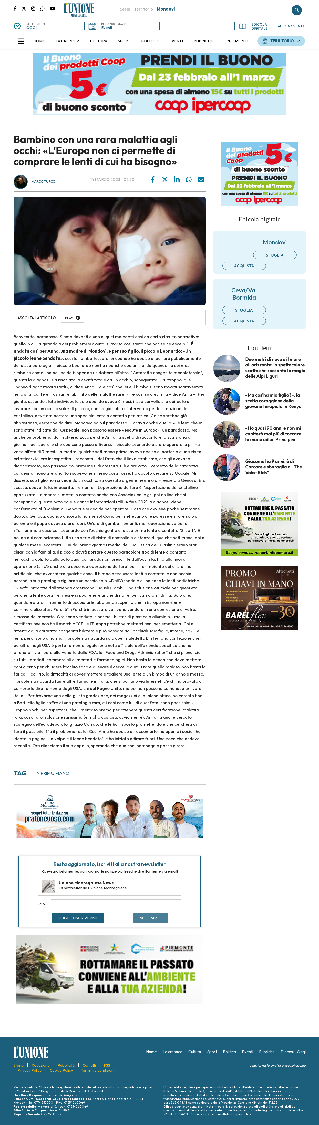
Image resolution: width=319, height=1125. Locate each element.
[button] (21, 41)
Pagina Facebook (18, 8)
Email (42, 904)
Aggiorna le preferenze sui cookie (278, 1065)
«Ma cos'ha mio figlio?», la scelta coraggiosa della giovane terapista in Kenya (273, 400)
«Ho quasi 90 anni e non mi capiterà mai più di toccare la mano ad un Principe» (273, 433)
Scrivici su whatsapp (45, 8)
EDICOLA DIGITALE (253, 26)
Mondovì (166, 9)
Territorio (143, 9)
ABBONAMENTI (291, 26)
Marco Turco (44, 182)
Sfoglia (275, 255)
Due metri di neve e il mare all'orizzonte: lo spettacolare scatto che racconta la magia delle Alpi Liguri (275, 367)
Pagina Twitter (26, 8)
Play (69, 318)
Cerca (297, 10)
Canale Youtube (52, 8)
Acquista (244, 265)
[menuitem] (39, 41)
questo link (243, 1114)
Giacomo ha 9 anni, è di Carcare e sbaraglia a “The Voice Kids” (273, 466)
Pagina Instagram (35, 8)
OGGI (31, 27)
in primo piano (52, 773)
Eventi (106, 27)
